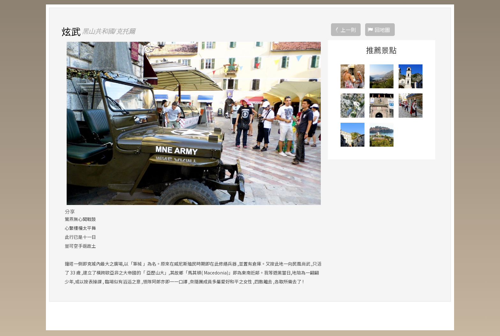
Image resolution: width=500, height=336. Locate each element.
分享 (70, 212)
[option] (194, 124)
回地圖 (382, 30)
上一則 (348, 30)
